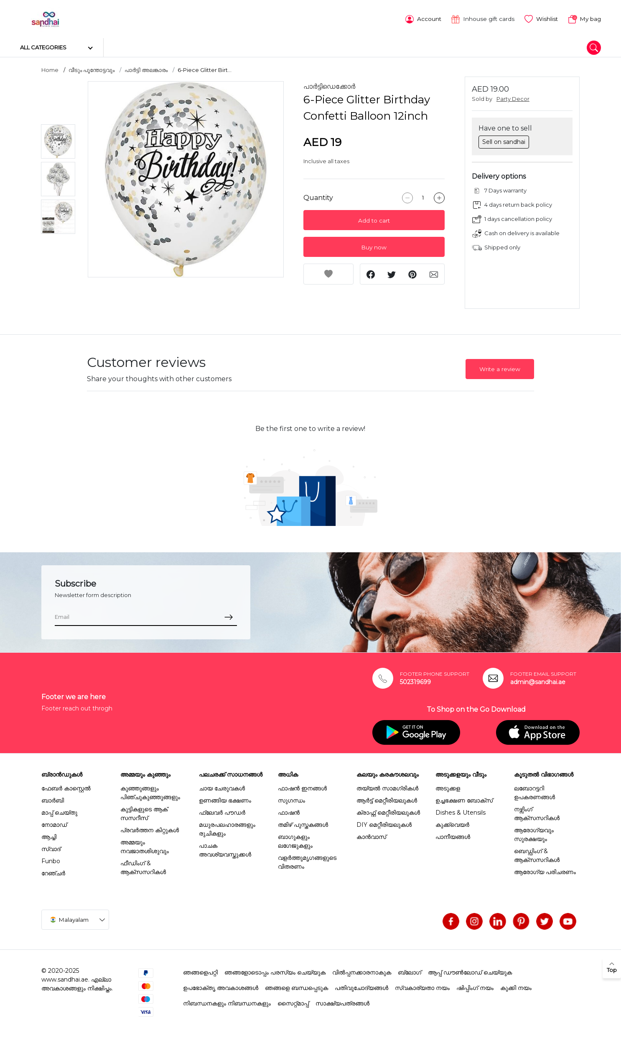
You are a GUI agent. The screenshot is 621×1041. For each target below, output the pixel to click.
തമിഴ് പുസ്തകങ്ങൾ (303, 824)
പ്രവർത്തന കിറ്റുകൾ (149, 829)
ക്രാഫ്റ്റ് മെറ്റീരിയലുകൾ (388, 811)
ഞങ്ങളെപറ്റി (200, 971)
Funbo (50, 860)
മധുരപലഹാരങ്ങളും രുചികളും (227, 828)
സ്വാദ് (51, 848)
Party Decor (512, 98)
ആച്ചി (48, 836)
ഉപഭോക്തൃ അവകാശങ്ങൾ (220, 987)
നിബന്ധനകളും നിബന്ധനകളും (227, 1002)
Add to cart (374, 219)
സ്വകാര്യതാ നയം (422, 987)
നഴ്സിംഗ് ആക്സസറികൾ (537, 813)
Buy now (374, 246)
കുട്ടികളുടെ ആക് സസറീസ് (144, 813)
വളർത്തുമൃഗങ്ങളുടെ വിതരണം (307, 861)
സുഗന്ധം (291, 799)
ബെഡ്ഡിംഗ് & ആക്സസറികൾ (537, 854)
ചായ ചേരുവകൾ (222, 787)
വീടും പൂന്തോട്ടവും (92, 69)
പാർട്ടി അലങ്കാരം (146, 69)
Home (50, 69)
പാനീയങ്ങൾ (452, 836)
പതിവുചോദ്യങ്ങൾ (361, 987)
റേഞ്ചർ (53, 872)
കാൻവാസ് (371, 836)
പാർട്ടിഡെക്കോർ (329, 86)
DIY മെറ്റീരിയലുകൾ (384, 824)
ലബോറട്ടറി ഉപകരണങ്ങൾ (534, 792)
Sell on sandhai (503, 140)
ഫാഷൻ (289, 811)
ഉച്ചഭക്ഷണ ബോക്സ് (464, 799)
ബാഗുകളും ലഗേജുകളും (295, 840)
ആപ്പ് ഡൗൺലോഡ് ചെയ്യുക (470, 971)
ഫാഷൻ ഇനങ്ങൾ (302, 787)
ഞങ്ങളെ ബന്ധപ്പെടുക (296, 987)
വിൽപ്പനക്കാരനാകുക (361, 971)
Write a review (499, 368)
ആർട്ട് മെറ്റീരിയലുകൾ (386, 799)
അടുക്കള (447, 787)
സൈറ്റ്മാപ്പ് (293, 1002)
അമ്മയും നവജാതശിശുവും (144, 846)
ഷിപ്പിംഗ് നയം (475, 987)
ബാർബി (52, 799)
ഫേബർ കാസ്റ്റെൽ (66, 787)
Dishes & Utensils (460, 811)
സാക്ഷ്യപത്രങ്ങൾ (342, 1002)
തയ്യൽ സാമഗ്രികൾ (387, 787)
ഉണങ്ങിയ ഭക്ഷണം (225, 799)
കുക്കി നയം (516, 987)
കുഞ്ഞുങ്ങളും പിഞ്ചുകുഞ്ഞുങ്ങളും (150, 792)
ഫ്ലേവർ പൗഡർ (222, 811)
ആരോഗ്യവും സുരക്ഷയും (534, 834)
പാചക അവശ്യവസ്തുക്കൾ (225, 849)
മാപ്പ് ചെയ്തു (59, 811)
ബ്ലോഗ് (409, 971)
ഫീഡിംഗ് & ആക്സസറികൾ (143, 867)
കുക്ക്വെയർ (452, 824)
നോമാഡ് (54, 824)
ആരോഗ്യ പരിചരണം (545, 871)
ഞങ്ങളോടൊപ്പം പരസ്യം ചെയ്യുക (275, 971)
